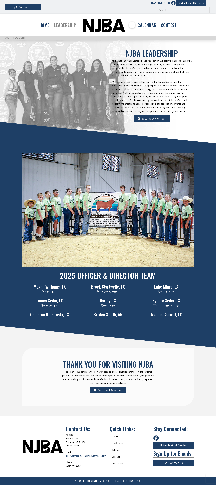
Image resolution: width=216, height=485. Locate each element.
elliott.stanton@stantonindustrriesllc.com (86, 455)
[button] (132, 25)
